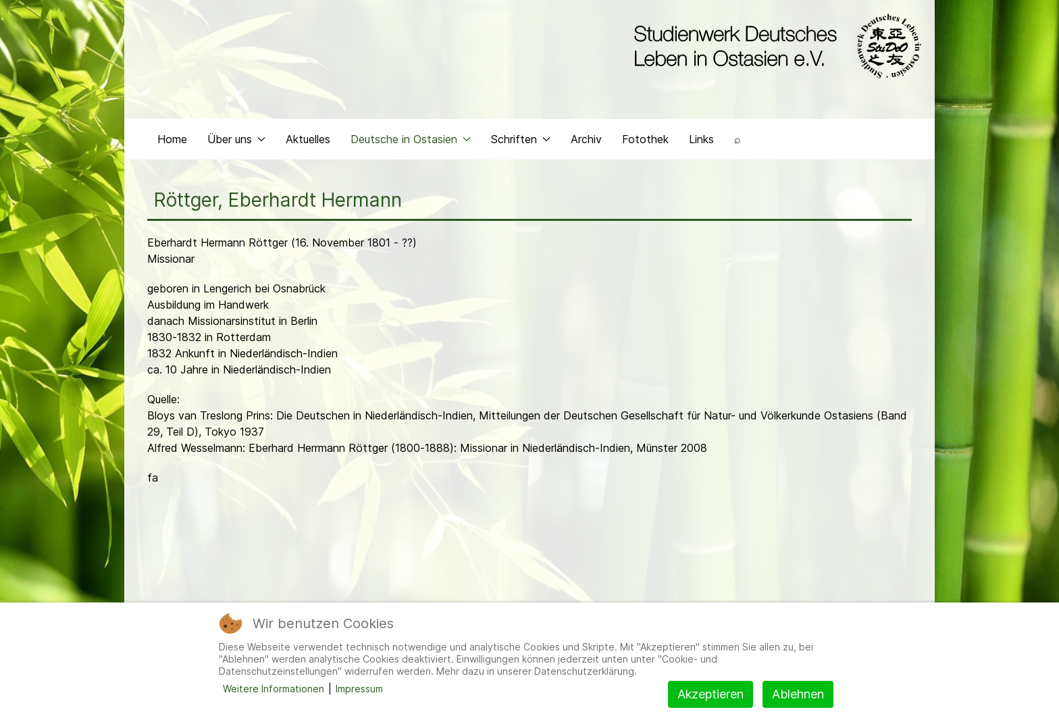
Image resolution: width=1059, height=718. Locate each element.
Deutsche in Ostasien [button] (411, 139)
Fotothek (645, 139)
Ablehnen (798, 694)
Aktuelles (308, 139)
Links (701, 139)
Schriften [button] (520, 139)
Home (172, 139)
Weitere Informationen (273, 688)
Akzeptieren (710, 694)
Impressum (359, 688)
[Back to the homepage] (774, 46)
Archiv (586, 139)
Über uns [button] (236, 139)
